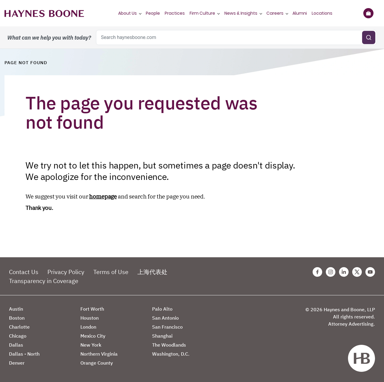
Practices (175, 13)
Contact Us (23, 272)
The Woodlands (169, 345)
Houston (89, 318)
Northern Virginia (99, 354)
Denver (17, 363)
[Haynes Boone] (44, 13)
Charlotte (19, 327)
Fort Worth (92, 309)
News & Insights (240, 13)
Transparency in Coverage (43, 281)
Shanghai (162, 336)
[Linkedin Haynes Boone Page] (344, 272)
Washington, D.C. (171, 354)
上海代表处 (152, 272)
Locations (322, 13)
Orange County (96, 363)
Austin (16, 309)
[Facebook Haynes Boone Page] (317, 272)
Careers (275, 13)
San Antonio (165, 318)
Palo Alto (162, 309)
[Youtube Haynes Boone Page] (370, 272)
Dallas (16, 345)
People (153, 13)
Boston (17, 318)
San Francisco (167, 327)
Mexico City (92, 336)
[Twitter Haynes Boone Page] (357, 272)
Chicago (17, 336)
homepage (103, 196)
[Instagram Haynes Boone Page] (330, 272)
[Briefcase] (368, 13)
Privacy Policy (65, 272)
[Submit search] (368, 37)
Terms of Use (110, 272)
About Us (127, 13)
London (88, 327)
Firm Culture (202, 13)
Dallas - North (24, 354)
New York (90, 345)
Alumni (299, 13)
